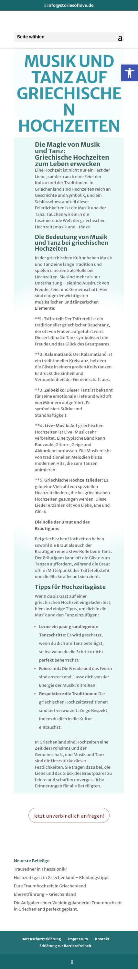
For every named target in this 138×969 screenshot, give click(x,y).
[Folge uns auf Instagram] (72, 962)
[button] (129, 73)
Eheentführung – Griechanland (45, 894)
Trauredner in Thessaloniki (40, 869)
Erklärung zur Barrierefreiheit (65, 946)
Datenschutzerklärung (41, 939)
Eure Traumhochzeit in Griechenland (50, 886)
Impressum (78, 939)
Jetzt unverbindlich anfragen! (69, 816)
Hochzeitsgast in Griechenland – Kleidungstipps (61, 877)
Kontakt (102, 939)
